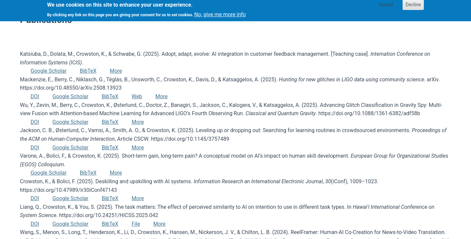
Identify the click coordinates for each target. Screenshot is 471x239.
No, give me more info (220, 12)
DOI (35, 96)
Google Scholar (48, 71)
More (116, 71)
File (136, 224)
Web (137, 96)
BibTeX (88, 71)
